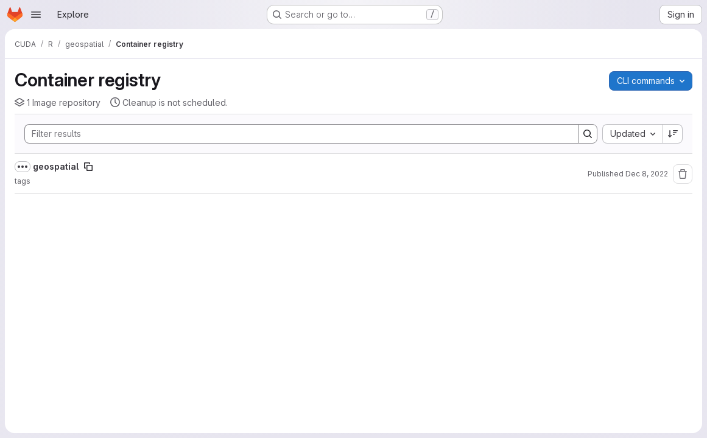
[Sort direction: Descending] (673, 134)
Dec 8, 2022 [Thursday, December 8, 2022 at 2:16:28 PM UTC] (646, 173)
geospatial (56, 166)
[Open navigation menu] (36, 14)
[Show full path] (22, 166)
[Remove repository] (682, 174)
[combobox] (632, 134)
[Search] (295, 134)
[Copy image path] (88, 166)
